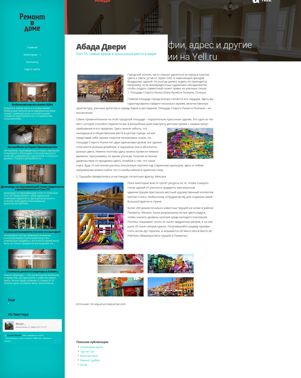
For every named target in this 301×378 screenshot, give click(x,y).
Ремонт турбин (90, 360)
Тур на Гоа (87, 351)
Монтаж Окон (89, 356)
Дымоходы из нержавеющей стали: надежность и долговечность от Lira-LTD (32, 188)
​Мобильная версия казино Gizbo (32, 104)
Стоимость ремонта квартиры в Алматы (32, 271)
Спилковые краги (91, 347)
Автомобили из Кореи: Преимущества (32, 147)
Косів (83, 364)
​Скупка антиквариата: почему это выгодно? (32, 232)
